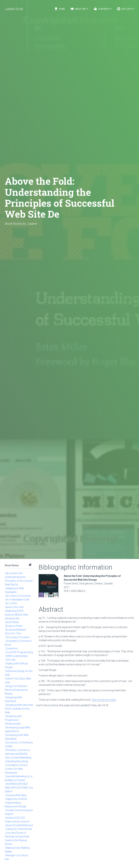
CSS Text (10, 659)
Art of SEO (11, 603)
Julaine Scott (14, 9)
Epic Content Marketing (18, 757)
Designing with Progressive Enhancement (13, 720)
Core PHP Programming (19, 652)
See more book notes (104, 699)
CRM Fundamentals (16, 656)
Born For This (13, 633)
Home (59, 9)
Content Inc (11, 648)
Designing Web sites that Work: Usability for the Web (19, 708)
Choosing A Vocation (17, 637)
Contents (103, 9)
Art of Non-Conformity (18, 595)
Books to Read (13, 625)
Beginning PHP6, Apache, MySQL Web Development (16, 614)
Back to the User (14, 607)
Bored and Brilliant (15, 629)
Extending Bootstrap (16, 761)
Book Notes (12, 565)
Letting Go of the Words (18, 829)
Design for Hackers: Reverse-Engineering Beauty (16, 690)
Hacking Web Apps (16, 795)
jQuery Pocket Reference (19, 825)
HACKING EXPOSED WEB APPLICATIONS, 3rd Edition (19, 787)
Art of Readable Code (17, 599)
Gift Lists (125, 9)
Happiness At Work (16, 798)
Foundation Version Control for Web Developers (16, 769)
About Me (79, 9)
